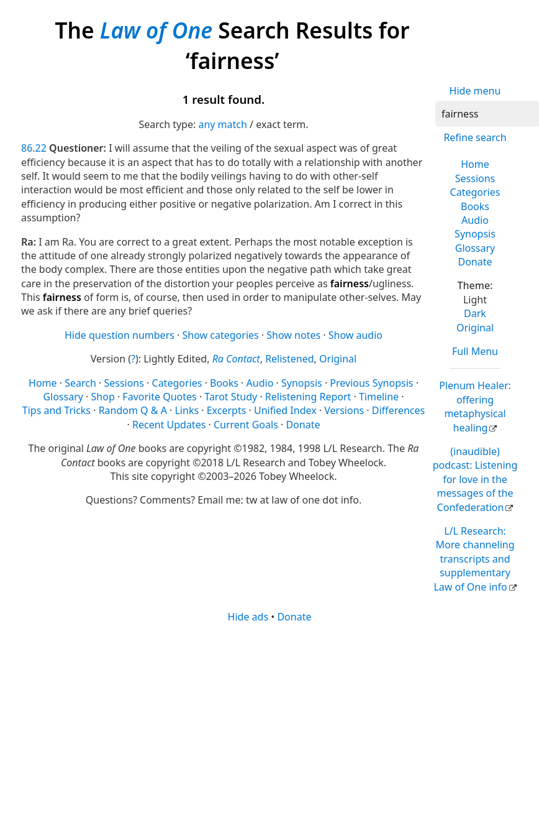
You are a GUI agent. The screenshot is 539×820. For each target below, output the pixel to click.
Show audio (355, 335)
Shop (103, 396)
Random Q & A (133, 410)
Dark (475, 313)
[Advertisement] (249, 720)
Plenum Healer (475, 406)
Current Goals (246, 424)
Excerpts (227, 410)
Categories (475, 192)
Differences (398, 410)
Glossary (475, 248)
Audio (475, 220)
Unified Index (285, 410)
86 (26, 148)
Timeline (379, 396)
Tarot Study (230, 396)
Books (475, 206)
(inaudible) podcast (475, 479)
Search (80, 383)
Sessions (475, 178)
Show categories (221, 335)
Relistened (289, 359)
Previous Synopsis (371, 383)
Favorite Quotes (159, 396)
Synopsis (475, 234)
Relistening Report (308, 396)
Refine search (474, 137)
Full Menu (475, 351)
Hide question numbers (119, 335)
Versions (344, 410)
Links (186, 410)
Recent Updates (169, 424)
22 (41, 148)
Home (475, 164)
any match (222, 124)
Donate (475, 262)
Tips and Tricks (56, 410)
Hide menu (475, 91)
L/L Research (473, 559)
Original (475, 327)
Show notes (293, 335)
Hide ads (248, 617)
